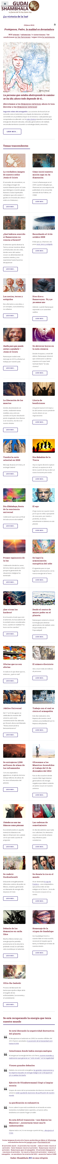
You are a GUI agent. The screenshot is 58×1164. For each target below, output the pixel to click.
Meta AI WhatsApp (48, 1140)
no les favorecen (22, 40)
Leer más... (12, 131)
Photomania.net (44, 1142)
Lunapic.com (31, 1142)
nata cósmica (31, 119)
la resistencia (48, 40)
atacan (16, 37)
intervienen (39, 37)
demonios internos (26, 107)
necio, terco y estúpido (44, 244)
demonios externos (31, 104)
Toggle (5, 4)
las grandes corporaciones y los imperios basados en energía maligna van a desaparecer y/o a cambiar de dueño (31, 1072)
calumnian (26, 37)
